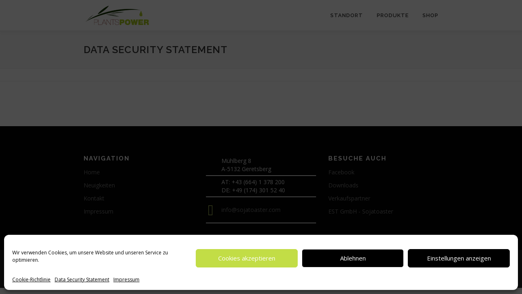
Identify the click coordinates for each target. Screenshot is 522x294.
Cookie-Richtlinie (31, 279)
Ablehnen (353, 258)
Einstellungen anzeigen (459, 258)
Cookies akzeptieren (246, 258)
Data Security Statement (82, 279)
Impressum (126, 279)
